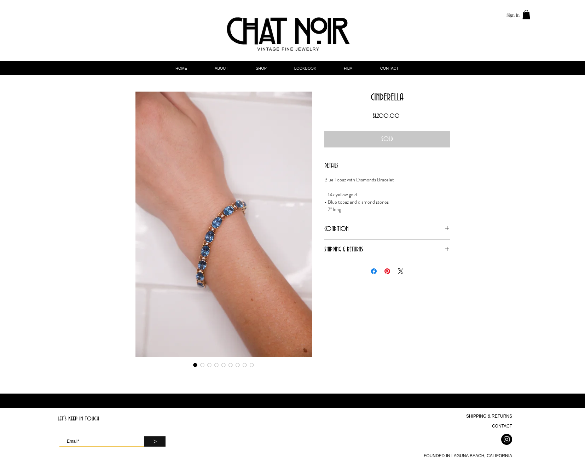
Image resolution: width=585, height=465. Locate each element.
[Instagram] (506, 439)
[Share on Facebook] (374, 271)
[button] (526, 14)
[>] (155, 441)
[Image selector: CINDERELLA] (195, 364)
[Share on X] (400, 271)
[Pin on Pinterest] (387, 271)
